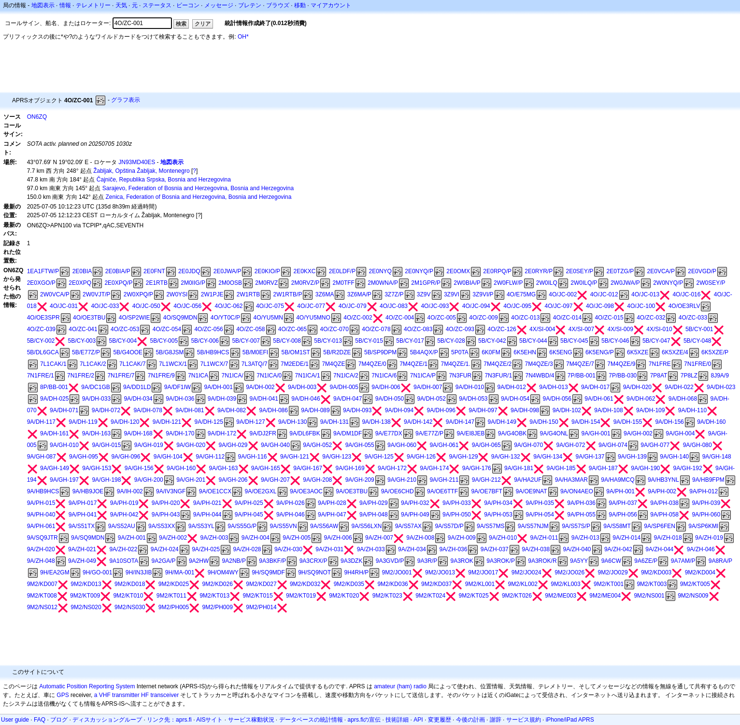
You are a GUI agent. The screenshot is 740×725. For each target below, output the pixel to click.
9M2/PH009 (217, 607)
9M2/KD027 (261, 584)
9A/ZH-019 (709, 537)
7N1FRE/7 (120, 375)
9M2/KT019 (301, 595)
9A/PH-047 (332, 514)
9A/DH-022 (679, 387)
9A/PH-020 (166, 503)
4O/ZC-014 (567, 317)
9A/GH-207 (275, 479)
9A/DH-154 (585, 421)
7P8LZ (689, 375)
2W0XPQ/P (138, 294)
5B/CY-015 (369, 340)
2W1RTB (248, 294)
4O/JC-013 (645, 294)
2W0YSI (176, 294)
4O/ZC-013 (525, 317)
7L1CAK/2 (93, 364)
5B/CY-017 (410, 340)
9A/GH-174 (434, 468)
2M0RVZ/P (305, 282)
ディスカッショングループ (107, 719)
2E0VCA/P (661, 271)
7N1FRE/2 (80, 375)
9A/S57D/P (449, 526)
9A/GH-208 (317, 479)
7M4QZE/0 (372, 364)
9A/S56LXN (367, 526)
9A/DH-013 (553, 387)
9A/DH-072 (106, 410)
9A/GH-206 (233, 479)
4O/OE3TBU (89, 317)
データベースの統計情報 (311, 719)
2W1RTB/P (287, 294)
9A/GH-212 (486, 479)
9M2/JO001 (397, 572)
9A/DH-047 (347, 398)
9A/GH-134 (547, 456)
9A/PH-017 (83, 503)
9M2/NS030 (129, 607)
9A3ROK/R (542, 561)
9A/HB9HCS (43, 491)
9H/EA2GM (55, 572)
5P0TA (460, 352)
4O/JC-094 (476, 306)
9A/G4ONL (554, 433)
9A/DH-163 (96, 433)
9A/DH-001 (218, 387)
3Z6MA (324, 294)
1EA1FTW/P (43, 271)
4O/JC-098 (600, 306)
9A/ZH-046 (701, 549)
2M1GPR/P (426, 282)
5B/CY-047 (656, 340)
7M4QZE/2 (498, 364)
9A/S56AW (324, 526)
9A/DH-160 (711, 421)
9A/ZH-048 (41, 561)
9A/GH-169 (350, 468)
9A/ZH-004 (256, 537)
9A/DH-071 (64, 410)
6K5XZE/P (714, 352)
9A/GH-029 (233, 445)
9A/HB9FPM (708, 479)
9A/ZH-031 (329, 549)
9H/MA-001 (180, 572)
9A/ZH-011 (544, 537)
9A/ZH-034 (412, 549)
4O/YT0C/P (225, 317)
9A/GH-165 (265, 468)
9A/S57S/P (576, 526)
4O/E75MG (521, 294)
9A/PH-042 (124, 514)
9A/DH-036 (180, 398)
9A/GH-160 (181, 468)
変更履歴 (439, 719)
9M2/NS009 (693, 595)
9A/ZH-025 (206, 549)
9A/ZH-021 (82, 549)
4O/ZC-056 (208, 329)
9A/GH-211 (443, 479)
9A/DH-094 (399, 410)
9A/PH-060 (706, 514)
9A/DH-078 (147, 410)
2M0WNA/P (383, 282)
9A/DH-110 (692, 410)
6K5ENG (560, 352)
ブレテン (249, 5)
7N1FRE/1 (40, 375)
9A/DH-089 (315, 410)
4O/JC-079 (353, 306)
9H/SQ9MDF (268, 572)
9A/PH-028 (332, 503)
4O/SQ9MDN (180, 317)
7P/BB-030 (623, 375)
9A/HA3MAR (571, 479)
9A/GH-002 (638, 433)
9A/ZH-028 (247, 549)
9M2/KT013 (214, 595)
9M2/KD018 (129, 584)
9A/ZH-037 (495, 549)
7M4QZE (333, 364)
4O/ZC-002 (357, 317)
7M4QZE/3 (539, 364)
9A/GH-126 (421, 456)
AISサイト (209, 719)
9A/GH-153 (96, 468)
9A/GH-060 (401, 445)
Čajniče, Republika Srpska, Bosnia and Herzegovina (164, 179)
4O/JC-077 (311, 306)
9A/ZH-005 (297, 537)
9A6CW (611, 561)
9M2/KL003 (565, 584)
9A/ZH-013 (585, 537)
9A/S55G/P (242, 526)
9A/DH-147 (460, 421)
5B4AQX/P (424, 352)
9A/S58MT (617, 526)
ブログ (59, 719)
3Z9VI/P (482, 294)
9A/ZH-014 (626, 537)
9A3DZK (351, 561)
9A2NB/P (234, 561)
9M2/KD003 (656, 572)
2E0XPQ (80, 282)
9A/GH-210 (401, 479)
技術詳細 (397, 719)
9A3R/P (427, 561)
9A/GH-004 (680, 433)
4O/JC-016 (686, 294)
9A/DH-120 (125, 421)
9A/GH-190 (645, 468)
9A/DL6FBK (304, 433)
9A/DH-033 (96, 398)
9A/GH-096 (125, 456)
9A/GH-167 (307, 468)
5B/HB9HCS (213, 352)
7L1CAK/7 (132, 364)
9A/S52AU (121, 526)
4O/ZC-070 (334, 329)
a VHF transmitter (117, 695)
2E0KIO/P (267, 271)
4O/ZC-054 (167, 329)
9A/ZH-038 (536, 549)
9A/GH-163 (223, 468)
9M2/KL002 (523, 584)
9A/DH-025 (54, 398)
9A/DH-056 (557, 398)
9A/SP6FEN (659, 526)
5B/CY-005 (164, 340)
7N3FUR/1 (498, 375)
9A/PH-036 (581, 503)
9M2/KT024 (430, 595)
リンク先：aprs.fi (169, 719)
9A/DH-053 (473, 398)
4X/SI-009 (620, 329)
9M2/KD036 (392, 584)
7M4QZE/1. (455, 364)
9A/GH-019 (148, 445)
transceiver (164, 695)
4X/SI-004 (542, 329)
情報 (65, 5)
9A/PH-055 (581, 514)
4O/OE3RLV (684, 306)
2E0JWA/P (227, 271)
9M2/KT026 (517, 595)
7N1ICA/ (232, 375)
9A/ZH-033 (371, 549)
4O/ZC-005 (441, 317)
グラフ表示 (125, 100)
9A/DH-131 (334, 421)
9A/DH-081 (189, 410)
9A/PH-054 (540, 514)
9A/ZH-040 (577, 549)
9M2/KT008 (42, 595)
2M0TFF (344, 282)
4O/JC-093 (435, 306)
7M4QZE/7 (580, 364)
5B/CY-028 (451, 340)
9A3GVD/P (390, 561)
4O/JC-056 (187, 306)
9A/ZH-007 (379, 537)
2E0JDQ (189, 271)
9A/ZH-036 (453, 549)
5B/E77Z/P (86, 352)
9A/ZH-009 (462, 537)
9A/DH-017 (595, 387)
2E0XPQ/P (118, 282)
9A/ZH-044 (659, 549)
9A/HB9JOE (88, 491)
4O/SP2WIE (134, 317)
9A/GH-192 (687, 468)
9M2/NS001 (649, 595)
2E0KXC (304, 271)
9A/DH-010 (469, 387)
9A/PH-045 (249, 514)
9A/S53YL (201, 526)
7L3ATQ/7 (255, 364)
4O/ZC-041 (83, 329)
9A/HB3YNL (663, 479)
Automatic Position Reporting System (87, 686)
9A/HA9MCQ (617, 479)
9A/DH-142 (418, 421)
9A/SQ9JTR (42, 537)
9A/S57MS (490, 526)
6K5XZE (638, 352)
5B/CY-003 (82, 340)
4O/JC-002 (563, 294)
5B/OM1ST (296, 352)
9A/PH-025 (249, 503)
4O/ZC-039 (41, 329)
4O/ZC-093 (460, 329)
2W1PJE (212, 294)
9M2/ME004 (605, 595)
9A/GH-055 (359, 445)
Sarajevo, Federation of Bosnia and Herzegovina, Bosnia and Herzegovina (198, 188)
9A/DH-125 (209, 421)
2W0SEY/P (711, 282)
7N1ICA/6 (384, 375)
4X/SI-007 (581, 329)
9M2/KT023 (387, 595)
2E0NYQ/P (419, 271)
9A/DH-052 (431, 398)
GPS (63, 695)
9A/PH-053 (498, 514)
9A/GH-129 (463, 456)
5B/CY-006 (205, 340)
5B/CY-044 (533, 340)
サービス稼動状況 (251, 719)
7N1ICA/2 (345, 375)
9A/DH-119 (83, 421)
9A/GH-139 (632, 456)
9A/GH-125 (379, 456)
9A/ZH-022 (123, 549)
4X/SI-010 (659, 329)
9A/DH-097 (483, 410)
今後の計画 (470, 719)
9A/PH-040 (41, 514)
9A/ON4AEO (576, 491)
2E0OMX (458, 271)
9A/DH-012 (511, 387)
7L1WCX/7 (214, 364)
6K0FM (491, 352)
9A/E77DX (388, 433)
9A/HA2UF (527, 479)
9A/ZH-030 (288, 549)
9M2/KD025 (173, 584)
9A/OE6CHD (397, 491)
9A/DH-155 (627, 421)
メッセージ (218, 5)
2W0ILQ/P (583, 282)
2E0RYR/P (539, 271)
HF (145, 695)
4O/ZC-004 (399, 317)
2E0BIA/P (117, 271)
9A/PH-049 (415, 514)
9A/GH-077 (654, 445)
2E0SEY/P (580, 271)
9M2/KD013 (86, 584)
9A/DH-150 (543, 421)
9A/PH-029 (373, 503)
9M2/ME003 (560, 595)
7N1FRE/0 (697, 364)
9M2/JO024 (526, 572)
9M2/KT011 (171, 595)
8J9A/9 (719, 375)
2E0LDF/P (342, 271)
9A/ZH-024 (165, 549)
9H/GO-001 (97, 572)
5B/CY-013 (328, 340)
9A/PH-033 (456, 503)
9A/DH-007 (427, 387)
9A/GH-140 (674, 456)
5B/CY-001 (699, 329)
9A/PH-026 (290, 503)
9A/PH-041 (83, 514)
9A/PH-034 (498, 503)
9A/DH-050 (389, 398)
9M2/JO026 (569, 572)
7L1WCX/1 (173, 364)
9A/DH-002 (260, 387)
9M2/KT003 (652, 584)
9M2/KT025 (474, 595)
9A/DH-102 (567, 410)
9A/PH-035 (540, 503)
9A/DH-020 (637, 387)
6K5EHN (524, 352)
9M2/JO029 (613, 572)
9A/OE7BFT (486, 491)
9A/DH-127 (250, 421)
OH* (243, 36)
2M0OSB (230, 282)
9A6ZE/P (645, 561)
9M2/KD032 (305, 584)
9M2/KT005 (695, 584)
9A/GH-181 (518, 468)
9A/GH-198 (106, 479)
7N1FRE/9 (161, 375)
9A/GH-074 (612, 445)
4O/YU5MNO (313, 317)
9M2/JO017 (483, 572)
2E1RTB (157, 282)
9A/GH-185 (560, 468)
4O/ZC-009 (483, 317)
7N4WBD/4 (539, 375)
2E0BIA (82, 271)
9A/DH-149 (502, 421)
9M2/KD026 (217, 584)
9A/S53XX (161, 526)
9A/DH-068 (683, 398)
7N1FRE (660, 364)
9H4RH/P (356, 572)
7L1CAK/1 (53, 364)
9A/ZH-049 (82, 561)
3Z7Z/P (393, 294)
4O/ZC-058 (250, 329)
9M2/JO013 (440, 572)
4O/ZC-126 (501, 329)
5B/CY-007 (246, 340)
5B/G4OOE (127, 352)
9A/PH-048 (373, 514)
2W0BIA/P (467, 282)
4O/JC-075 (270, 306)
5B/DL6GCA (43, 352)
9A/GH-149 (54, 468)
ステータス (156, 5)
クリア (203, 24)
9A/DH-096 (441, 410)
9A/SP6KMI (703, 526)
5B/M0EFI (255, 352)
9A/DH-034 (138, 398)
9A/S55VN (283, 526)
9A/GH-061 (443, 445)
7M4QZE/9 (621, 364)
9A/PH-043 (166, 514)
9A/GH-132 (505, 456)
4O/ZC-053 (125, 329)
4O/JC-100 (641, 306)
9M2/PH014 (261, 607)
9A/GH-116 (252, 456)
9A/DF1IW (177, 387)
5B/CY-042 (492, 340)
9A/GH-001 (596, 433)
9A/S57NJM (533, 526)
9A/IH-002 (130, 491)
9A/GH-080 (697, 445)
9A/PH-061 (41, 526)
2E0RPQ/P (497, 271)
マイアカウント (331, 5)
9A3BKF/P (272, 561)
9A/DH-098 (525, 410)
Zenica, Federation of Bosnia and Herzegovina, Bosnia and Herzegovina (198, 197)
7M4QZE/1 (413, 364)
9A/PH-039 (706, 503)
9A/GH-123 (336, 456)
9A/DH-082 (231, 410)
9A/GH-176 (476, 468)
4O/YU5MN (268, 317)
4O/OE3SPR (43, 317)
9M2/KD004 (700, 572)
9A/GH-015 (106, 445)
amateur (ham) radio (400, 686)
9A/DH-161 (54, 433)
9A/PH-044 (207, 514)
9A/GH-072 (570, 445)
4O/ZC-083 (418, 329)
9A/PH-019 (124, 503)
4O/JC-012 (604, 294)
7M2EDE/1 (295, 364)
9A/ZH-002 (173, 537)
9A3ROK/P (500, 561)
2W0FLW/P (508, 282)
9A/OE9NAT (531, 491)
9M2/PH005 (173, 607)
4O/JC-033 (105, 306)
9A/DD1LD (137, 387)
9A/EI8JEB (470, 433)
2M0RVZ (266, 282)
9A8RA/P (720, 561)
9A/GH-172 (392, 468)
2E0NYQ (380, 271)
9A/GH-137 (590, 456)
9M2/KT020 (344, 595)
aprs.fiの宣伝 (364, 719)
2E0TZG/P (620, 271)
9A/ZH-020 (41, 549)
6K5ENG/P (599, 352)
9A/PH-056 (623, 514)
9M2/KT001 (609, 584)
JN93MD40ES (136, 162)
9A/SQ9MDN (87, 537)
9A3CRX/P (313, 561)
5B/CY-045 (574, 340)
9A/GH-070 (528, 445)
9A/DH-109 (650, 410)
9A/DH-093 (357, 410)
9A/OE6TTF (442, 491)
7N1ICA (198, 375)
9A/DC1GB (95, 387)
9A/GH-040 (275, 445)
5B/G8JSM (170, 352)
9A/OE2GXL (261, 491)
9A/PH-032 (415, 503)
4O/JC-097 (559, 306)
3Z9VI (451, 294)
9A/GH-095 (83, 456)
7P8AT (659, 375)
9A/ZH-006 (338, 537)
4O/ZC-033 (693, 317)
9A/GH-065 (486, 445)
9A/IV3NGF (170, 491)
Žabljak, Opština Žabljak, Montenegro (141, 170)
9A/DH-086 (273, 410)
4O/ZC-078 (376, 329)
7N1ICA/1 (307, 375)
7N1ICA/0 (269, 375)
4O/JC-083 (394, 306)
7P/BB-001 (582, 375)
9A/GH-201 (190, 479)
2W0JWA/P (625, 282)
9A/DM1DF (347, 433)
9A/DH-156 (669, 421)
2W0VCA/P (55, 294)
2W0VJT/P (96, 294)
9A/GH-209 (359, 479)
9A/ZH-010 (503, 537)
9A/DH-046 (305, 398)
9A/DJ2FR (263, 433)
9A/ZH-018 (668, 537)
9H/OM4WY (223, 572)
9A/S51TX (82, 526)
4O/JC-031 (64, 306)
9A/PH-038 (664, 503)
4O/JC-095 (517, 306)
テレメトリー (93, 5)
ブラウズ (277, 5)
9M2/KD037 (436, 584)
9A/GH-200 (148, 479)
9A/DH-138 (376, 421)
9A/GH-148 (716, 456)
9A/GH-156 (139, 468)
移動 (300, 5)
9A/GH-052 (317, 445)
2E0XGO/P (41, 282)
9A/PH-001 (620, 491)
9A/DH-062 (640, 398)
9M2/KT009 (85, 595)
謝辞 (495, 719)
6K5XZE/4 (675, 352)
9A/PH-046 (290, 514)
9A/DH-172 (222, 433)
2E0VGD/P (702, 271)
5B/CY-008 (287, 340)
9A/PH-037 (623, 503)
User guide (15, 719)
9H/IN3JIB (139, 572)
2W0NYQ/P (668, 282)
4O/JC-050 (146, 306)
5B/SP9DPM (380, 352)
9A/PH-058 (664, 514)
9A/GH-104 (168, 456)
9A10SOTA (123, 561)
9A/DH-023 (721, 387)
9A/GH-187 (603, 468)
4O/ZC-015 (609, 317)
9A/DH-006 (385, 387)
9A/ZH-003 (214, 537)
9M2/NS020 (86, 607)
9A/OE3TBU (352, 491)
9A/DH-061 (598, 398)
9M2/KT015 (258, 595)
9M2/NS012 (42, 607)
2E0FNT (154, 271)
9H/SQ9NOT (314, 572)
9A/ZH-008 (420, 537)
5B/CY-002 (41, 340)
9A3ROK (462, 561)
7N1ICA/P (423, 375)
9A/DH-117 (41, 421)
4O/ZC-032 (651, 317)
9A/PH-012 (703, 491)
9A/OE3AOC (306, 491)
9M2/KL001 (480, 584)
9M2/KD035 (349, 584)
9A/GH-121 (294, 456)
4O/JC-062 (229, 306)
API (418, 719)
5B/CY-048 (697, 340)
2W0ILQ (546, 282)
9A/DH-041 (264, 398)
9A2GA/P (164, 561)
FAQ (39, 719)
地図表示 (43, 5)
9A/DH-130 (292, 421)
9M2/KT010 (128, 595)
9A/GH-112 (210, 456)
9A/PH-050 (456, 514)
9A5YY (579, 561)
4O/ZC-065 (292, 329)
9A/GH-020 (190, 445)
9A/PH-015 (41, 503)
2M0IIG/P (193, 282)
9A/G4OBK (512, 433)
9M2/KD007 (42, 584)
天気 (121, 5)
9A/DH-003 (302, 387)
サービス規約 (523, 719)
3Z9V (424, 294)
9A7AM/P (683, 561)
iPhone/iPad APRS (570, 719)
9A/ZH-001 (132, 537)
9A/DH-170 (180, 433)
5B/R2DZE (337, 352)
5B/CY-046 (615, 340)
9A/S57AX (408, 526)
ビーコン (187, 5)
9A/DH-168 (138, 433)
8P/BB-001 (54, 387)
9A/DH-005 (344, 387)
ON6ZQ (37, 116)
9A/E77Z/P (429, 433)
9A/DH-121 (167, 421)
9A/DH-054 (515, 398)
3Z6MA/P (359, 294)
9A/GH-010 (64, 445)
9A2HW (199, 561)
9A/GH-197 (64, 479)
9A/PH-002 (662, 491)
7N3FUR (460, 375)
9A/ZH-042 (618, 549)
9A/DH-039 (222, 398)
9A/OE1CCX (215, 491)
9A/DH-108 (608, 410)
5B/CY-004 (123, 340)
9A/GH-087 (41, 456)
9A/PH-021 (207, 503)
